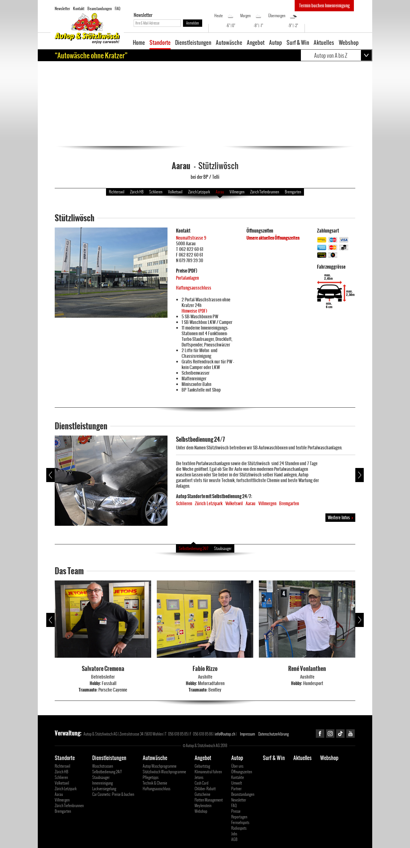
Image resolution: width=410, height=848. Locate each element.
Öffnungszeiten (241, 771)
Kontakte (237, 777)
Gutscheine (202, 794)
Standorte (160, 43)
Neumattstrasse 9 (191, 238)
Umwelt (236, 783)
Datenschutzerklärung (273, 734)
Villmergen (237, 192)
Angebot (255, 43)
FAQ (117, 8)
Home (139, 43)
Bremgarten (293, 192)
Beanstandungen (99, 8)
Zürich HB (137, 192)
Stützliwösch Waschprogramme (164, 771)
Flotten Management (209, 800)
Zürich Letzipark (199, 192)
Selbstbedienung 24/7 (193, 548)
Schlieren (155, 192)
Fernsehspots (240, 822)
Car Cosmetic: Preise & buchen (113, 794)
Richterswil (116, 192)
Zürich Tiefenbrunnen (264, 192)
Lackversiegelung (104, 788)
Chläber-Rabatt (205, 788)
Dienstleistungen (193, 43)
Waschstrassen (102, 766)
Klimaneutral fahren (208, 771)
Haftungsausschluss (193, 287)
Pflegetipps (150, 777)
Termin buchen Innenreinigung (324, 5)
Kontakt (78, 8)
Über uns (237, 766)
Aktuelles (324, 43)
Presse (236, 811)
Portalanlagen (187, 278)
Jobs (234, 833)
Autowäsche (229, 43)
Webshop (349, 43)
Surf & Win (297, 43)
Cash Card (201, 783)
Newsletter (62, 8)
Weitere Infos (340, 517)
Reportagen (239, 817)
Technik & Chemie (155, 783)
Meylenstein (203, 805)
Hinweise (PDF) (194, 311)
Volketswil (175, 192)
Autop (275, 43)
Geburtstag (202, 766)
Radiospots (238, 828)
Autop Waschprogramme (160, 766)
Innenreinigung (102, 783)
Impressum (247, 734)
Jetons (199, 777)
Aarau (220, 192)
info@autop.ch (225, 734)
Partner (236, 788)
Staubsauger (223, 548)
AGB (234, 839)
